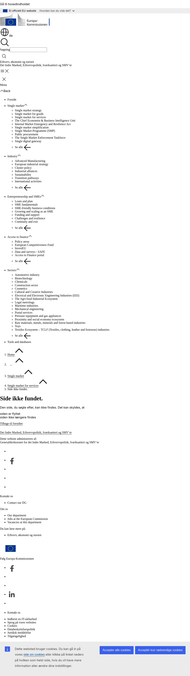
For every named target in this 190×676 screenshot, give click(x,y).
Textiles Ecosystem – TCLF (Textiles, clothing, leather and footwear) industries (62, 329)
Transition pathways (27, 178)
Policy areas (22, 241)
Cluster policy (23, 167)
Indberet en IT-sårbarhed (22, 619)
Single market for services (30, 117)
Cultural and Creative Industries (34, 291)
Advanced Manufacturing (30, 160)
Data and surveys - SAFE (30, 251)
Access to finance (17, 236)
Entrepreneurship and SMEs (24, 196)
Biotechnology (23, 278)
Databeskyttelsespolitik (21, 629)
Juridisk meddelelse (19, 632)
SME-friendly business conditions (35, 208)
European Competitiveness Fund (34, 244)
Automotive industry (27, 274)
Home (11, 354)
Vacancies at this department (24, 522)
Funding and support (27, 214)
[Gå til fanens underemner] (27, 105)
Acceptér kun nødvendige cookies (160, 650)
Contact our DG (16, 502)
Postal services (23, 312)
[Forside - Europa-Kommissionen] (27, 20)
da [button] (6, 35)
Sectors (11, 270)
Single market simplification (32, 127)
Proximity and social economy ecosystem (39, 319)
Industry (12, 156)
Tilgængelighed (16, 636)
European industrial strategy (31, 164)
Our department (16, 515)
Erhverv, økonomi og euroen (17, 61)
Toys (18, 326)
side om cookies (34, 654)
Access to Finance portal (29, 255)
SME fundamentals (26, 204)
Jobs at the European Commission (27, 518)
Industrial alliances (26, 171)
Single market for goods (29, 113)
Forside (11, 99)
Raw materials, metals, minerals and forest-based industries (50, 322)
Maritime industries (26, 305)
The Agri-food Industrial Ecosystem (36, 298)
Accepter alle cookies (117, 650)
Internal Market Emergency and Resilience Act (43, 124)
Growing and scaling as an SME (34, 211)
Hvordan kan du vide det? (57, 10)
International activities (28, 181)
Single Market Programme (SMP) (35, 130)
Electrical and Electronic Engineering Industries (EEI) (47, 295)
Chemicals (21, 281)
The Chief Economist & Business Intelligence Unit (45, 120)
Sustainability (23, 174)
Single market (15, 105)
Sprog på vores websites (21, 622)
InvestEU (20, 248)
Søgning (5, 49)
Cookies (12, 625)
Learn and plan (24, 201)
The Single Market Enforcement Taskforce (40, 137)
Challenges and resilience (30, 218)
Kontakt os (13, 612)
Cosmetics (21, 288)
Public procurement (26, 134)
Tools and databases (19, 341)
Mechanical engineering (29, 309)
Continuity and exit (26, 221)
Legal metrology (25, 302)
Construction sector (26, 285)
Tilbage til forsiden (11, 423)
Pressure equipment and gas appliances (38, 315)
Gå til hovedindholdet (15, 4)
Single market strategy (28, 110)
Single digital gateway (28, 141)
